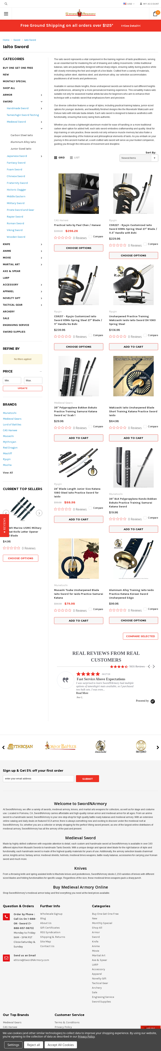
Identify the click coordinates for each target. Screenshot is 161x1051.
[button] (22, 372)
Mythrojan (9, 441)
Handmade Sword (17, 108)
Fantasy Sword (16, 162)
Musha (7, 465)
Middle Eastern (16, 196)
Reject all (33, 1045)
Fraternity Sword (17, 183)
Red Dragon (10, 447)
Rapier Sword (15, 216)
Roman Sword (15, 223)
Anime (7, 251)
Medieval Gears (12, 418)
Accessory (10, 284)
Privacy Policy (86, 1036)
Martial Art (11, 264)
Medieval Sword (16, 121)
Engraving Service (16, 325)
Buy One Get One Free (18, 67)
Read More (82, 600)
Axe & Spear (11, 271)
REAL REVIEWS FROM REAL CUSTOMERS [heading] (106, 564)
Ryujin (7, 459)
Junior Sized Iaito (21, 148)
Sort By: (151, 152)
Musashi (8, 436)
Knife (6, 244)
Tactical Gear (13, 304)
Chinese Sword (16, 176)
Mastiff (7, 453)
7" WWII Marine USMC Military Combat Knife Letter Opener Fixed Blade (22, 516)
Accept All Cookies (61, 1045)
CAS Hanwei (10, 430)
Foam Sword (14, 169)
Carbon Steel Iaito (22, 135)
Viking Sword (15, 230)
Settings (13, 1045)
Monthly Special (14, 81)
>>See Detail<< (131, 26)
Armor (7, 94)
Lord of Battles (12, 424)
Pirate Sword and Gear (20, 210)
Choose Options (20, 542)
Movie (7, 257)
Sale (6, 318)
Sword (16, 40)
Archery (9, 311)
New (6, 74)
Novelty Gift (11, 298)
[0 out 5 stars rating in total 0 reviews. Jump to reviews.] (19, 533)
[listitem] (95, 593)
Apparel (8, 291)
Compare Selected (140, 544)
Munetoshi (9, 413)
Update (23, 388)
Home (6, 40)
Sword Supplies (14, 331)
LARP (6, 277)
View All (8, 472)
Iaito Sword (30, 40)
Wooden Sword (16, 236)
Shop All (9, 88)
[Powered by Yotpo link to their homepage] (145, 608)
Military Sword (15, 203)
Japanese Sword (17, 156)
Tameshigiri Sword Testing (23, 115)
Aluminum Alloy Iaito (23, 142)
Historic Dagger (16, 189)
